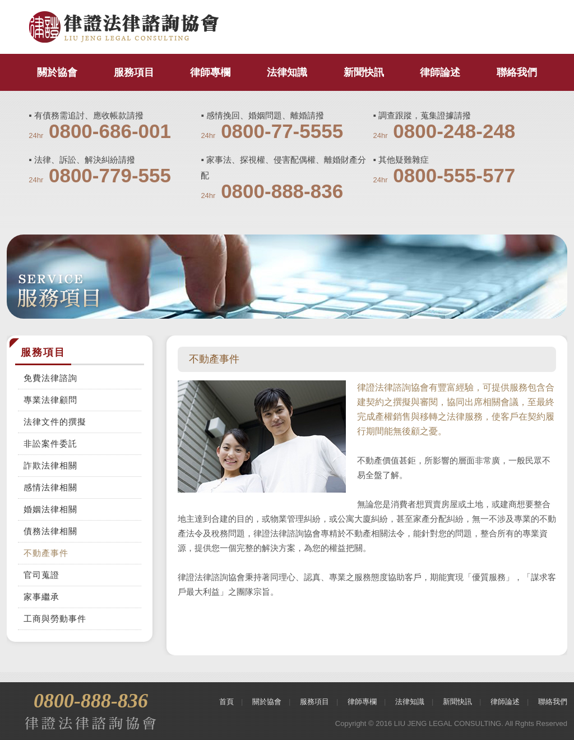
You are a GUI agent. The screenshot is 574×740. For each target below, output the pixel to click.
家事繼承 (41, 596)
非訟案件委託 (50, 443)
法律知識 (287, 72)
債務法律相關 (50, 531)
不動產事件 (46, 553)
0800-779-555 (110, 175)
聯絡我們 (517, 72)
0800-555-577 (454, 175)
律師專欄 (210, 72)
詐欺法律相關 (50, 465)
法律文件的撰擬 (55, 421)
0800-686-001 (110, 131)
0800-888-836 (282, 191)
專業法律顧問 (50, 400)
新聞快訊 (364, 72)
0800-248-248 (454, 131)
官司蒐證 (41, 575)
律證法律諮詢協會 (124, 27)
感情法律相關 (50, 487)
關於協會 (57, 72)
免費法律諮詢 (50, 378)
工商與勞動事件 (55, 618)
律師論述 (440, 72)
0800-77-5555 (282, 131)
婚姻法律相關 (50, 509)
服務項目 (134, 72)
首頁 (226, 701)
